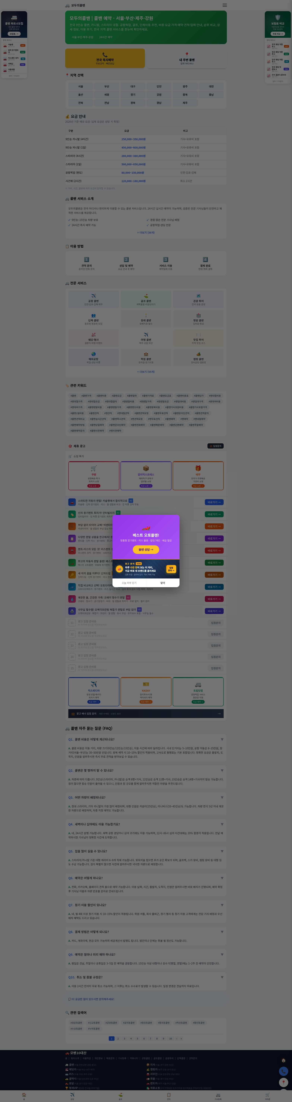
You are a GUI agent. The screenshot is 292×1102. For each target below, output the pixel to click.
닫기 (163, 583)
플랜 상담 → (146, 549)
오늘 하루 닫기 (129, 583)
